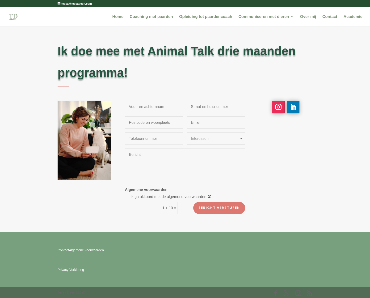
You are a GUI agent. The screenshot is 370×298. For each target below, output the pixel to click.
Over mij (308, 17)
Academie (353, 17)
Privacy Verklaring (71, 270)
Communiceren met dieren (264, 17)
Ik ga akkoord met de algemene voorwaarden (168, 197)
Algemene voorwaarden (86, 250)
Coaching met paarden (151, 17)
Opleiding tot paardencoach (205, 17)
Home (117, 17)
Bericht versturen (219, 207)
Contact (329, 17)
